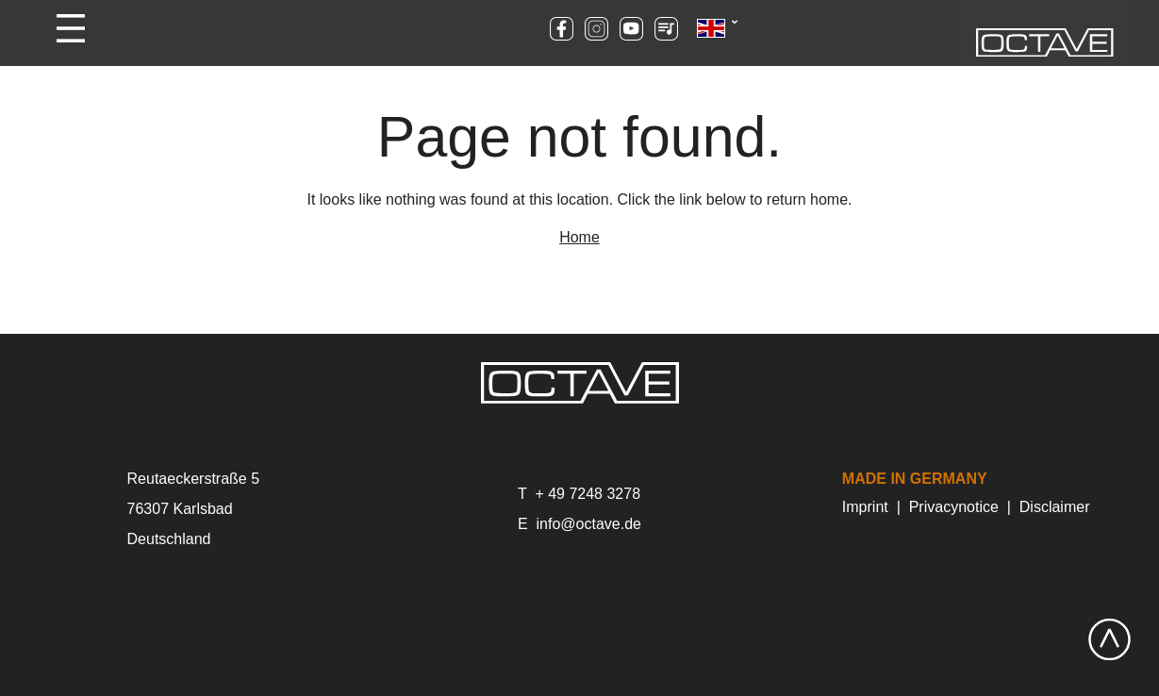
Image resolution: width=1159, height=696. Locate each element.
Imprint (865, 507)
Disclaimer (1054, 507)
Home (579, 237)
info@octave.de (589, 524)
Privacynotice (954, 507)
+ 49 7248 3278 (587, 494)
